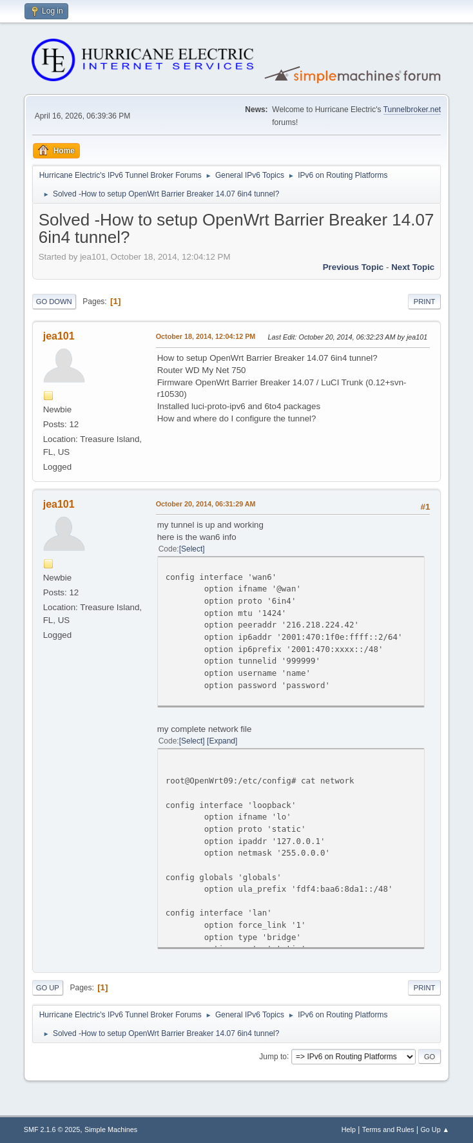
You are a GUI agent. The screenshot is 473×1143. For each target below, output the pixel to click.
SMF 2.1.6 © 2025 (52, 1129)
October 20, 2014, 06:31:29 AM (206, 504)
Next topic (412, 267)
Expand (222, 740)
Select (191, 548)
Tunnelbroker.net (412, 109)
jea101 (59, 336)
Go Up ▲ (434, 1129)
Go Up (47, 988)
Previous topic (353, 267)
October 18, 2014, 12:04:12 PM (206, 336)
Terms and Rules (388, 1129)
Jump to (273, 1056)
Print (425, 301)
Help (349, 1129)
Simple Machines (110, 1129)
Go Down (54, 301)
